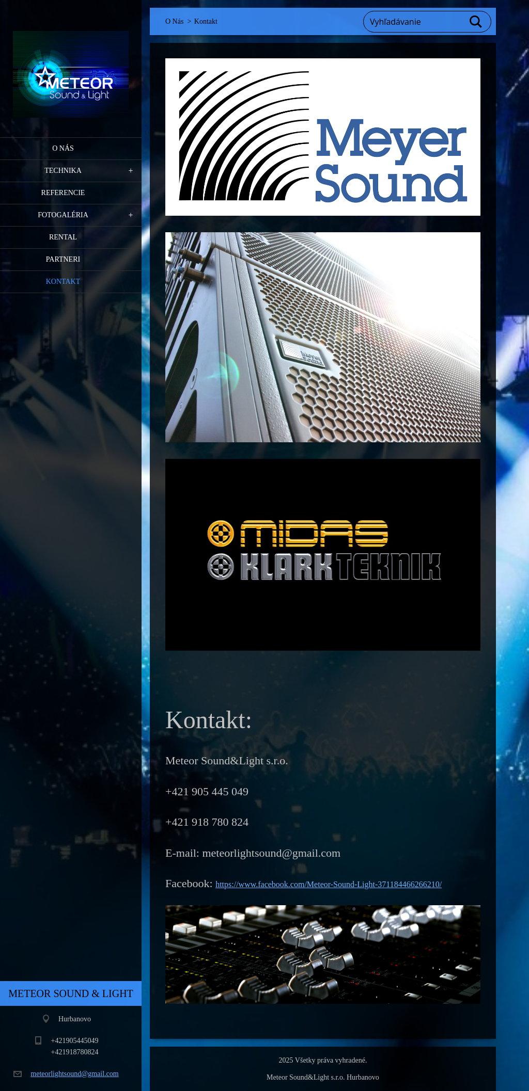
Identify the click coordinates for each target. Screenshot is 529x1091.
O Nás (63, 148)
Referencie (63, 193)
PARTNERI (63, 259)
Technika (63, 170)
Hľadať (476, 21)
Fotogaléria (63, 215)
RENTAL (63, 237)
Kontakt (63, 281)
